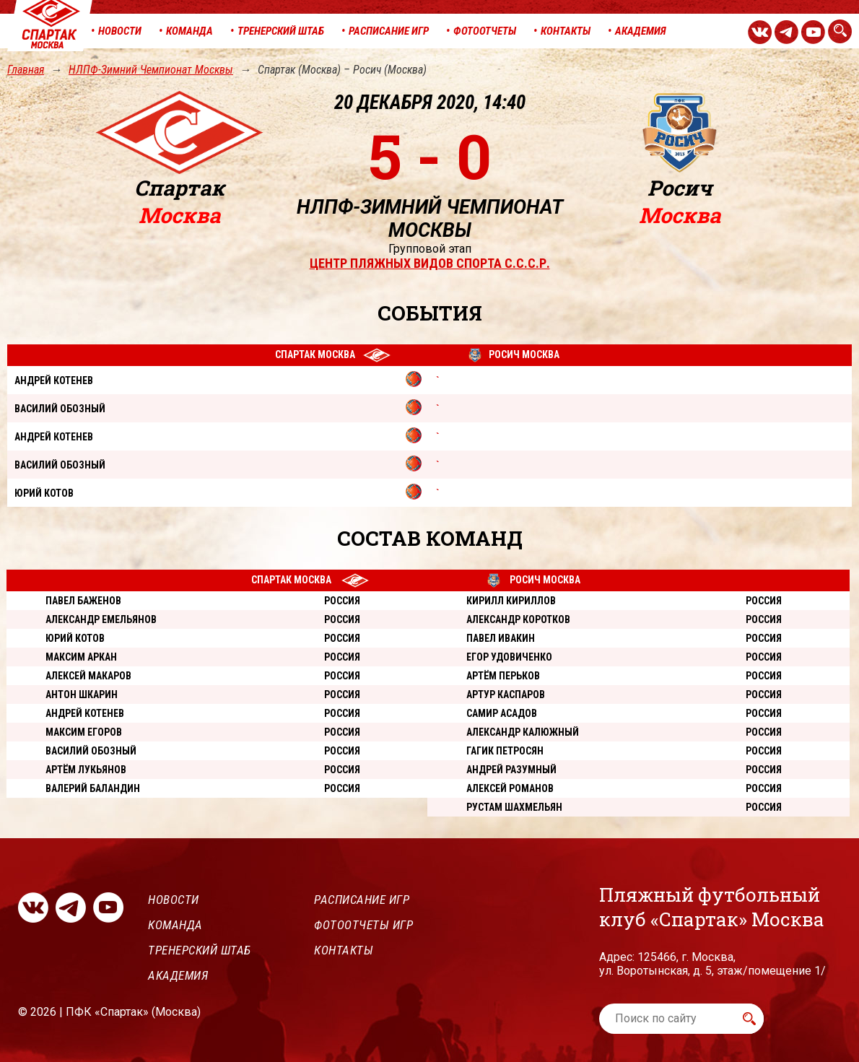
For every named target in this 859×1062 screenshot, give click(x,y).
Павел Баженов (83, 600)
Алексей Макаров (88, 676)
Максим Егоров (83, 732)
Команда (175, 925)
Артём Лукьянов (85, 769)
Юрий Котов (75, 638)
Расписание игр (361, 899)
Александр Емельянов (101, 619)
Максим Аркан (81, 657)
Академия (178, 975)
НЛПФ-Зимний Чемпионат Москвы (151, 70)
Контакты (343, 950)
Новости (173, 899)
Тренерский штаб (199, 950)
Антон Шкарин (81, 694)
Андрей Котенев (84, 713)
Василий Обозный (90, 751)
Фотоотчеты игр (363, 925)
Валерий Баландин (92, 788)
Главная (25, 70)
